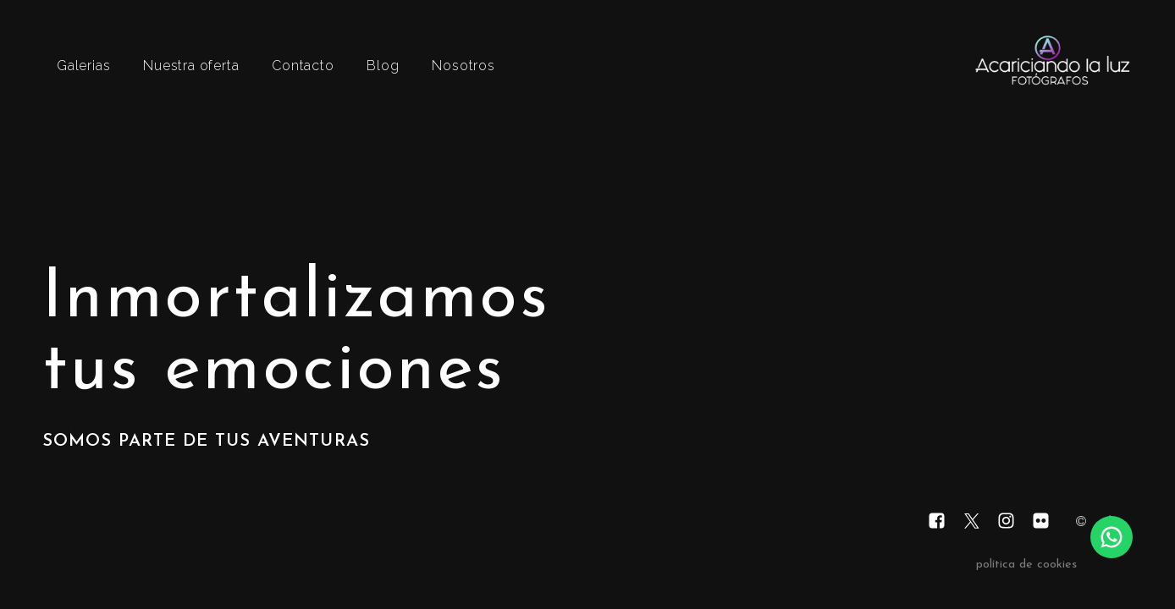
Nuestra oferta (191, 66)
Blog (383, 66)
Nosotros (463, 66)
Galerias (83, 66)
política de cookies (1026, 564)
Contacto (303, 66)
